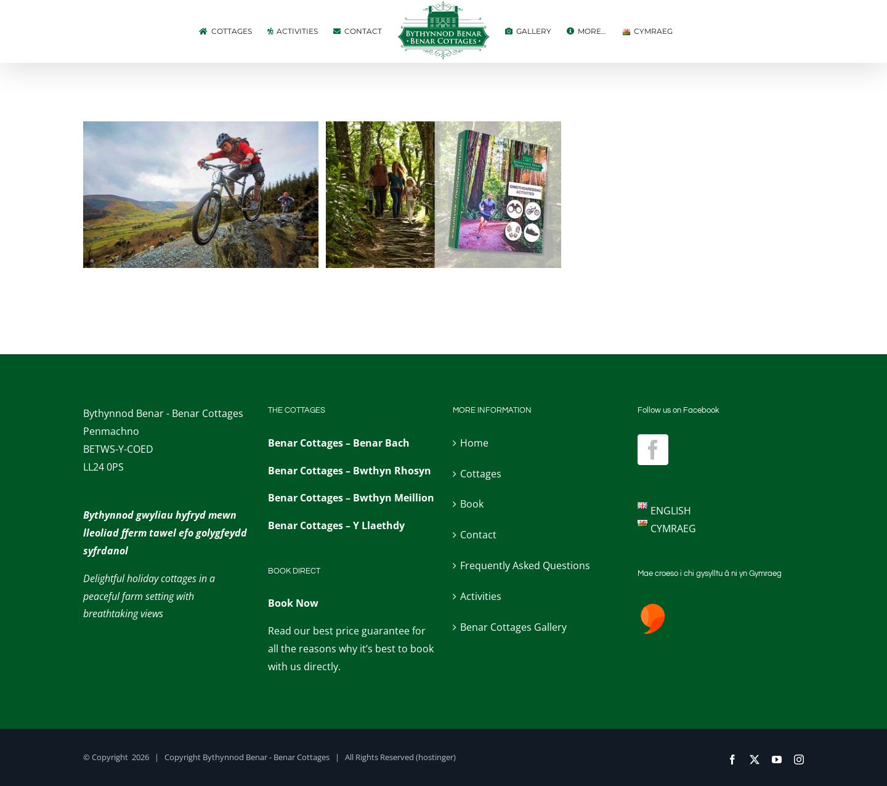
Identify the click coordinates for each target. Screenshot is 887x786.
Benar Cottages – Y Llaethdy (336, 525)
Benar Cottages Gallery (513, 627)
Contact (478, 534)
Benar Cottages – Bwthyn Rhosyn (349, 470)
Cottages (480, 473)
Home (474, 443)
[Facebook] (653, 449)
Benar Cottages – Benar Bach (339, 443)
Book (472, 504)
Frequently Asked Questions (525, 565)
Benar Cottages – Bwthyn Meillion (351, 497)
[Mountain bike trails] (200, 130)
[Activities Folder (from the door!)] (443, 130)
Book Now (293, 603)
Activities (480, 596)
